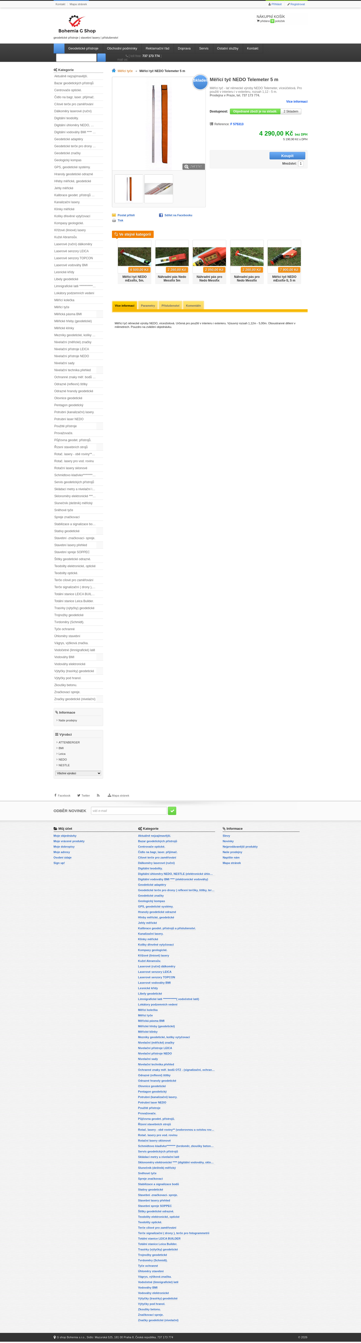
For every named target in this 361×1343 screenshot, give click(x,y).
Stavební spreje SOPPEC (72, 552)
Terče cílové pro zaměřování (74, 580)
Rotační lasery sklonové (70, 468)
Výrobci (65, 736)
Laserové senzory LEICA (71, 251)
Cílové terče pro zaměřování (74, 104)
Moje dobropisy (64, 847)
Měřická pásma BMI (68, 314)
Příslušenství (171, 305)
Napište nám (231, 858)
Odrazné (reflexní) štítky (71, 384)
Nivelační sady (64, 363)
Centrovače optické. (68, 90)
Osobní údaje (63, 858)
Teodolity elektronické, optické (75, 566)
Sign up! (59, 864)
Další (305, 260)
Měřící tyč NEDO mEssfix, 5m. (135, 278)
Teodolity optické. (66, 573)
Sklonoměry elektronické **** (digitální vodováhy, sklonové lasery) (78, 496)
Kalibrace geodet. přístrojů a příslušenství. (78, 195)
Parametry (148, 305)
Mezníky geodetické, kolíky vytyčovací (78, 335)
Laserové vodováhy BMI (71, 265)
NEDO (63, 760)
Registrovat (298, 4)
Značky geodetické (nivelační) (75, 699)
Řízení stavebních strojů (71, 447)
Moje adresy (62, 853)
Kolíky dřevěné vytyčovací (72, 216)
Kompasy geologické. (69, 223)
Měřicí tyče (61, 307)
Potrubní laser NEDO (69, 419)
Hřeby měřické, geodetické (72, 181)
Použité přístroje (65, 426)
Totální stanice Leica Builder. (74, 601)
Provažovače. (63, 433)
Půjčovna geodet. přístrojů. (72, 440)
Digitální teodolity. (66, 118)
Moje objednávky (65, 837)
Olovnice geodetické (68, 398)
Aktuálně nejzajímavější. (71, 76)
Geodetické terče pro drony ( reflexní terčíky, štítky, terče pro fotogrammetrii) (78, 146)
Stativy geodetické (67, 531)
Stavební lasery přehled (70, 545)
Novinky (228, 842)
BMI (61, 749)
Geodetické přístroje (83, 48)
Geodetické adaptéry (68, 139)
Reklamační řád (157, 48)
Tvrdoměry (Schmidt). (69, 622)
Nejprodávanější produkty (240, 847)
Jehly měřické (63, 188)
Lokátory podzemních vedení (74, 293)
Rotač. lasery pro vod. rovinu (74, 461)
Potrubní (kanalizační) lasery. (74, 412)
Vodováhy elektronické (70, 664)
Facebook (64, 798)
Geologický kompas (68, 160)
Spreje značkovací (67, 517)
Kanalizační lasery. (67, 202)
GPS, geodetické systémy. (72, 167)
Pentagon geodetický (68, 405)
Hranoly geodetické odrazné (73, 174)
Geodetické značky (67, 153)
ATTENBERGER (69, 743)
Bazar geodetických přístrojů (74, 83)
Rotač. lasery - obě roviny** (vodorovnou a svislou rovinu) (78, 454)
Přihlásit (277, 4)
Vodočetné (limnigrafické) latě (74, 650)
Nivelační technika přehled (72, 370)
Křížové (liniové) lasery (70, 230)
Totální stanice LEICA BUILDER (76, 594)
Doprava (184, 48)
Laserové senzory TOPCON (73, 258)
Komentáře (194, 305)
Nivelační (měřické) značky (72, 342)
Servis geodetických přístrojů (74, 482)
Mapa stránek (78, 4)
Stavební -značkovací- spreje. (74, 538)
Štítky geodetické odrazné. (72, 559)
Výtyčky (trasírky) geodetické (74, 671)
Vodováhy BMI (64, 657)
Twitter (85, 798)
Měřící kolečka (64, 300)
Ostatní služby (227, 48)
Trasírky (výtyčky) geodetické (74, 608)
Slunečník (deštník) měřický (73, 503)
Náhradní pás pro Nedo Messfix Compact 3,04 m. (209, 280)
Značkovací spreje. (67, 692)
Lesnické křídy (64, 272)
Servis (203, 48)
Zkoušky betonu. (65, 685)
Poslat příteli (126, 215)
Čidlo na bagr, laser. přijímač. (74, 97)
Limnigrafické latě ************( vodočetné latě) (78, 286)
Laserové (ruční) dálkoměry (73, 244)
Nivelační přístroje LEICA (71, 349)
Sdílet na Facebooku (178, 215)
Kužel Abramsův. (65, 237)
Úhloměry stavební (67, 636)
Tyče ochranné (64, 629)
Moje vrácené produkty (69, 842)
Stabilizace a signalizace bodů (75, 524)
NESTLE (64, 766)
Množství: (257, 156)
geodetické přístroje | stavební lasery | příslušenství (86, 26)
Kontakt (60, 4)
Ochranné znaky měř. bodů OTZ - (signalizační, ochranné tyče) (78, 377)
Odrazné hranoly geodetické (73, 391)
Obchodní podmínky (122, 48)
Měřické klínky (64, 328)
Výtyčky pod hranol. (68, 678)
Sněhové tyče (63, 510)
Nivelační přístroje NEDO (71, 356)
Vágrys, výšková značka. (71, 643)
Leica (62, 755)
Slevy (226, 837)
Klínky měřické (64, 209)
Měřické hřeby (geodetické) (73, 321)
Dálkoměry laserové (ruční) (73, 111)
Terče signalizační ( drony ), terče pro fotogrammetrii (78, 587)
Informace (67, 712)
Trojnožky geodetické (69, 615)
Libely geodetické (66, 279)
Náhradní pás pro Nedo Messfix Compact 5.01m (247, 280)
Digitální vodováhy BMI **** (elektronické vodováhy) (78, 132)
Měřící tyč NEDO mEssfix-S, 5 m (284, 278)
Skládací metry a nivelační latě (75, 489)
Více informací (296, 101)
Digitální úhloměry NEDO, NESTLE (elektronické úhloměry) (78, 125)
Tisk (120, 220)
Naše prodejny (68, 720)
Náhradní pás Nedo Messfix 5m (172, 278)
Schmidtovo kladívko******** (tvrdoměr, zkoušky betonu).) (78, 475)
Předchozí (114, 260)
